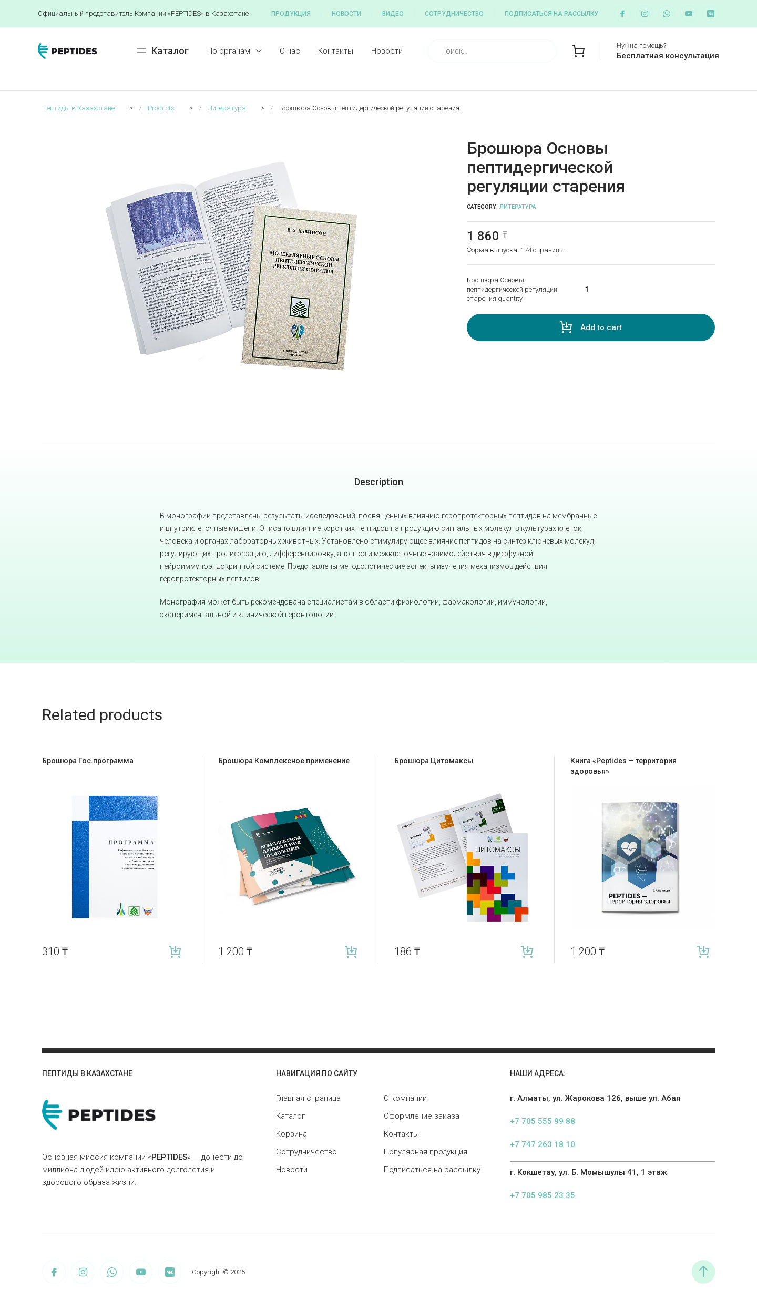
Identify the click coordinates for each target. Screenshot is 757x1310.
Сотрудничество (454, 13)
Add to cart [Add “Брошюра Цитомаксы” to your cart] (527, 952)
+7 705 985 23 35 (542, 1195)
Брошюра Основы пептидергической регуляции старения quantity (512, 289)
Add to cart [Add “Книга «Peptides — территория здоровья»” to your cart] (703, 952)
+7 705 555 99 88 (542, 1121)
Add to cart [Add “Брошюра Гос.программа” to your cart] (175, 952)
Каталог (290, 1116)
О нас (290, 51)
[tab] (378, 482)
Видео (393, 13)
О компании (405, 1098)
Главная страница (308, 1098)
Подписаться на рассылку (551, 13)
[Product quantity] (643, 289)
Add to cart (601, 327)
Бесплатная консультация (668, 55)
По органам (228, 51)
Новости (346, 13)
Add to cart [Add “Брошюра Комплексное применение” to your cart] (351, 952)
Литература (517, 206)
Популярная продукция (425, 1152)
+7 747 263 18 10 (542, 1144)
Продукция (291, 13)
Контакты (335, 51)
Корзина (291, 1134)
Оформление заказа (421, 1116)
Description (378, 481)
